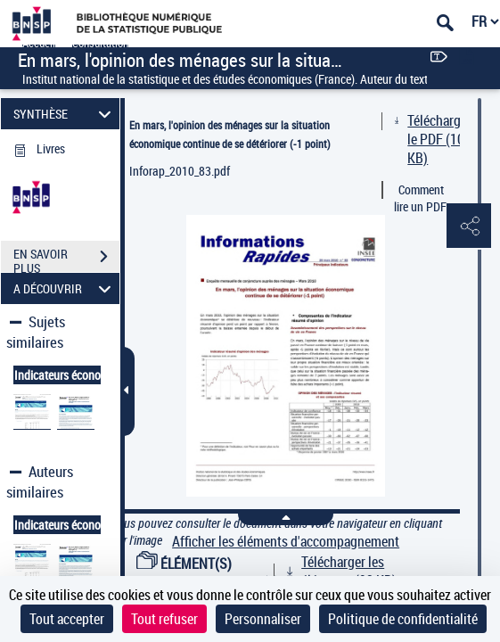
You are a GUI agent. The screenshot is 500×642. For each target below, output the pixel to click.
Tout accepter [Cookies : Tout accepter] (66, 619)
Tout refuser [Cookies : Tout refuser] (164, 619)
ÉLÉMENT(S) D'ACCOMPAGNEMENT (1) (207, 573)
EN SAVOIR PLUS (66, 258)
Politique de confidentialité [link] (403, 619)
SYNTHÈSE (65, 113)
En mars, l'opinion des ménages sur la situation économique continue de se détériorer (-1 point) (230, 134)
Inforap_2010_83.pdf (179, 170)
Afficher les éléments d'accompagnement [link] (285, 541)
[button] (469, 226)
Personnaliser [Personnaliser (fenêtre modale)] (263, 619)
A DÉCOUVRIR (65, 288)
